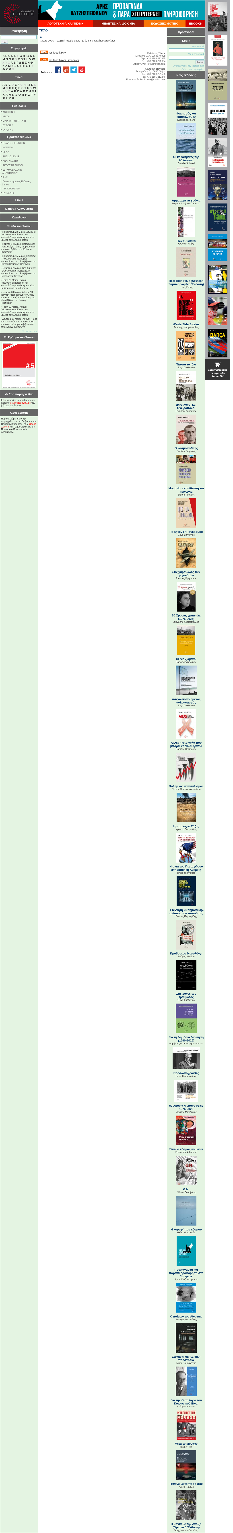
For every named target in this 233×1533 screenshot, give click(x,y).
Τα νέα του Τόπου (19, 226)
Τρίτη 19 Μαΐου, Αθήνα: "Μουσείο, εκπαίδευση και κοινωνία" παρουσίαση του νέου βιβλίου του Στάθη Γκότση (17, 310)
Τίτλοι (19, 77)
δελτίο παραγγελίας (20, 402)
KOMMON (8, 147)
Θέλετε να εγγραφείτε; (192, 69)
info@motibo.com (156, 63)
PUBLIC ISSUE (11, 156)
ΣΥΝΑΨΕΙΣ (9, 193)
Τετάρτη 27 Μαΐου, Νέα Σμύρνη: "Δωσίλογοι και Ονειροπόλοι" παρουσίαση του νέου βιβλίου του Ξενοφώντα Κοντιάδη (18, 272)
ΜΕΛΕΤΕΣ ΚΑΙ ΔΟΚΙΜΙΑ (118, 23)
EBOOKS (195, 23)
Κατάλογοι (19, 217)
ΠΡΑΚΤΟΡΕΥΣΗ (11, 188)
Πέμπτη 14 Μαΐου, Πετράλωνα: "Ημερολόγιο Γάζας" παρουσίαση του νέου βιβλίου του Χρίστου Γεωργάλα (18, 248)
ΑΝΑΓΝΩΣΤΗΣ (11, 161)
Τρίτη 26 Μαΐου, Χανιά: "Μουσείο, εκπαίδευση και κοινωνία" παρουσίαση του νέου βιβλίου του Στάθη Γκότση (17, 284)
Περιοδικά (19, 106)
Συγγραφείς (19, 48)
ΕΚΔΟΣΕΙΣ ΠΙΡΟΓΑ (13, 165)
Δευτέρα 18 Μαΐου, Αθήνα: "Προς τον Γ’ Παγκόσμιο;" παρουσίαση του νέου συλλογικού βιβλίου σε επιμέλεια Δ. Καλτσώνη (19, 322)
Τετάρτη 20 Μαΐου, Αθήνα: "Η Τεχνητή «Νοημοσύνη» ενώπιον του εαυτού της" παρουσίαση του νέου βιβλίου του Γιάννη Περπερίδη (18, 297)
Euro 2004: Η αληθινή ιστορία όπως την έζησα (66, 40)
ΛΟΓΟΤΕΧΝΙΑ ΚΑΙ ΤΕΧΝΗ (65, 23)
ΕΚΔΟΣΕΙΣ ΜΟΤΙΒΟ (164, 23)
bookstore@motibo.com (152, 79)
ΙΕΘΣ (5, 177)
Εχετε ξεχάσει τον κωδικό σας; (188, 65)
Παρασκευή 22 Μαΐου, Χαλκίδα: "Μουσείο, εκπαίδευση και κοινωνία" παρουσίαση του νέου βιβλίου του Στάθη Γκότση (18, 235)
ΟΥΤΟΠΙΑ (8, 125)
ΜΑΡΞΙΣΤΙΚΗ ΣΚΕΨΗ (14, 121)
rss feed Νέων (57, 52)
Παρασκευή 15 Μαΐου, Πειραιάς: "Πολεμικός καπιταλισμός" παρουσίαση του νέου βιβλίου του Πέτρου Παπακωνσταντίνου (18, 260)
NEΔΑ (6, 152)
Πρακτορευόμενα (19, 137)
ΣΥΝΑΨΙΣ (8, 130)
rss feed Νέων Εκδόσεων (64, 60)
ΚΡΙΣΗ (6, 116)
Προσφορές (186, 32)
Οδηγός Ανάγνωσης (19, 208)
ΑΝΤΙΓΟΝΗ (9, 112)
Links (19, 200)
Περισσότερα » (29, 331)
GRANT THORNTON (14, 143)
